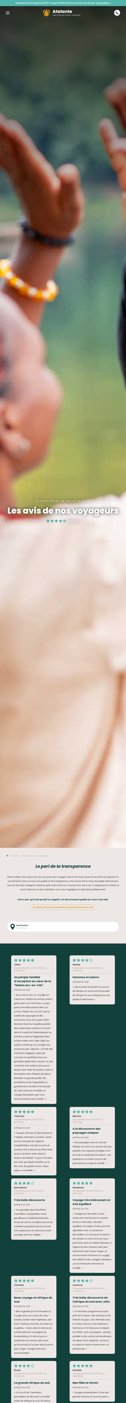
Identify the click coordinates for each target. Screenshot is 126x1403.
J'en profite (102, 2)
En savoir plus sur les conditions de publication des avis (63, 907)
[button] (7, 12)
